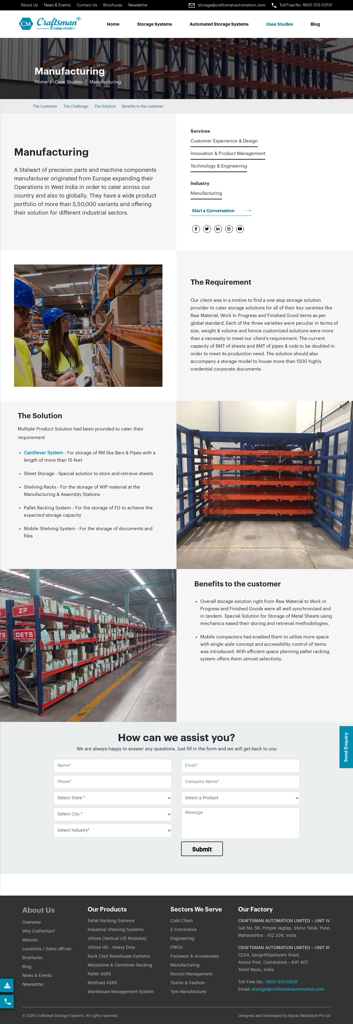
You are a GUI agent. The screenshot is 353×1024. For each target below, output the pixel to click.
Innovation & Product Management (228, 153)
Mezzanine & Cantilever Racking (120, 965)
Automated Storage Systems (219, 24)
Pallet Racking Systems (111, 921)
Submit (202, 849)
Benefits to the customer (143, 106)
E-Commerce (183, 930)
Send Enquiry (346, 747)
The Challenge (76, 106)
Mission (30, 940)
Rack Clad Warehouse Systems (119, 956)
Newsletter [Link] (138, 5)
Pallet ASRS (99, 974)
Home (113, 24)
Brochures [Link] (112, 5)
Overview (31, 922)
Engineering (182, 939)
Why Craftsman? (38, 931)
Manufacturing (206, 193)
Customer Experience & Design (224, 141)
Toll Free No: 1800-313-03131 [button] (302, 5)
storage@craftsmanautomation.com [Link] (227, 5)
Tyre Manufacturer (188, 992)
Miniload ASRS (102, 983)
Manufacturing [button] (105, 82)
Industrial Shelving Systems (116, 930)
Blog (315, 24)
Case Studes (279, 24)
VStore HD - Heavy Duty (111, 947)
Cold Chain (181, 921)
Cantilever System (44, 453)
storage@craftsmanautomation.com (288, 989)
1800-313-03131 (281, 982)
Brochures (32, 958)
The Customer (45, 106)
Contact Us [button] (87, 5)
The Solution (105, 106)
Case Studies (68, 82)
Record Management (191, 974)
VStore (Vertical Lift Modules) (117, 939)
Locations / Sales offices (46, 949)
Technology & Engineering (219, 166)
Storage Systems (154, 24)
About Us (29, 5)
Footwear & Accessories (194, 956)
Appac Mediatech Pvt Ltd (309, 1016)
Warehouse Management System (121, 992)
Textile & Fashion (187, 983)
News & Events (57, 5)
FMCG (176, 947)
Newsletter (33, 984)
